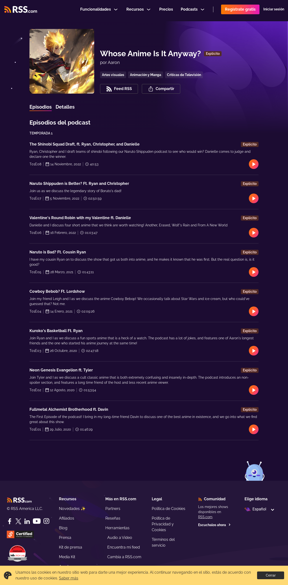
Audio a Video (119, 537)
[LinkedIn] (27, 521)
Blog (63, 528)
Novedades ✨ (72, 508)
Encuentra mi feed (123, 547)
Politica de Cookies (168, 508)
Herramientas (117, 528)
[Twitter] (18, 521)
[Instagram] (46, 521)
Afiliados (66, 518)
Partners (112, 508)
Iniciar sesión (273, 11)
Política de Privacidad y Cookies (163, 524)
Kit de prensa (70, 547)
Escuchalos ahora (214, 525)
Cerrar (271, 575)
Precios (166, 10)
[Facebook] (10, 521)
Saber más (68, 578)
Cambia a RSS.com (124, 557)
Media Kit (67, 557)
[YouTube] (37, 521)
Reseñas (112, 518)
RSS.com (205, 517)
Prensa (65, 537)
